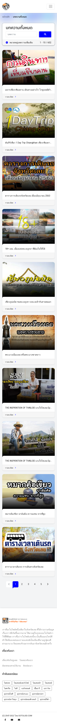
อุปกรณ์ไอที (8, 694)
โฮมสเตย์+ (37, 683)
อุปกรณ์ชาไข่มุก (10, 699)
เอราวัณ (47, 688)
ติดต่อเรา (27, 665)
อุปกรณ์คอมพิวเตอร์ (28, 699)
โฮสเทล (7, 683)
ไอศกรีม (7, 688)
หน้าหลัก (6, 16)
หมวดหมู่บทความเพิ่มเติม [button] (19, 42)
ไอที (15, 688)
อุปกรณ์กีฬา (44, 699)
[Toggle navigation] (51, 6)
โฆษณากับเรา (26, 660)
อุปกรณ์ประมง (22, 694)
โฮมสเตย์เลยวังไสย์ (21, 683)
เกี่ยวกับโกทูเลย (9, 660)
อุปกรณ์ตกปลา (38, 694)
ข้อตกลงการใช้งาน (11, 665)
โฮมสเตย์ (48, 683)
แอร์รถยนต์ (25, 688)
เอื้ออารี (37, 688)
